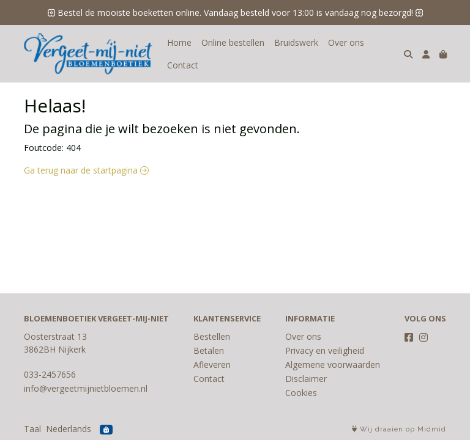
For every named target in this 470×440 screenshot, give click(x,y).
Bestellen (211, 336)
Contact (182, 65)
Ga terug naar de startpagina (86, 170)
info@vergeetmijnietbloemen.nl (85, 388)
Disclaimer (306, 378)
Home (179, 42)
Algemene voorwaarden (332, 364)
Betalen (208, 350)
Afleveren (212, 364)
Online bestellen (232, 42)
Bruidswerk (296, 42)
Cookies (301, 392)
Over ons (346, 42)
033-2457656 (50, 374)
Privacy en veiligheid (324, 350)
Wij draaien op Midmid (399, 429)
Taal (32, 429)
